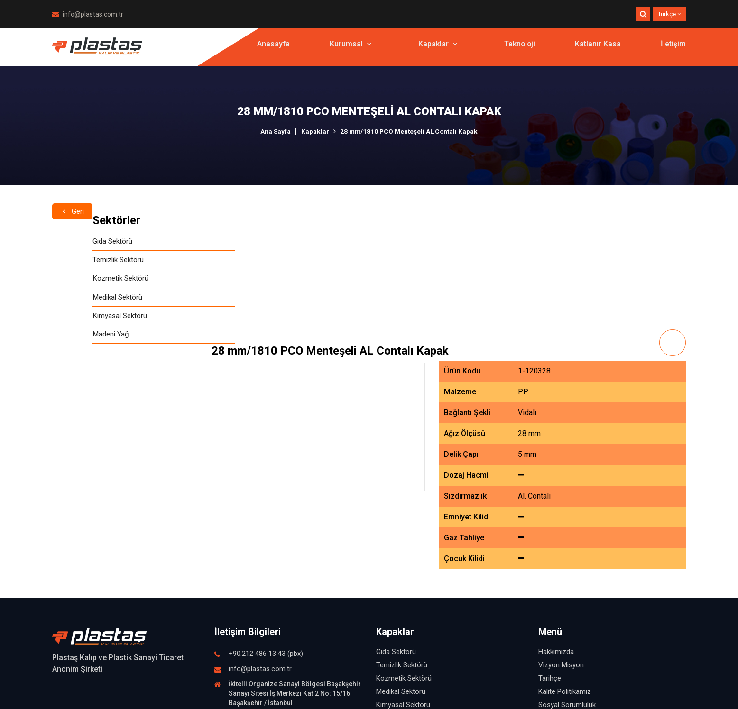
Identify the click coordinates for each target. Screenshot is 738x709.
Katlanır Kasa (598, 49)
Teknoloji (519, 49)
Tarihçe (549, 549)
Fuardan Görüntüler (568, 616)
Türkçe (669, 14)
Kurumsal (349, 49)
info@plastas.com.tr (87, 14)
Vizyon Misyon (561, 536)
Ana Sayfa (273, 131)
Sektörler (76, 220)
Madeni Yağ (71, 338)
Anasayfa (272, 49)
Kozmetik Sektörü (81, 280)
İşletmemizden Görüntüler (578, 603)
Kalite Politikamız (564, 563)
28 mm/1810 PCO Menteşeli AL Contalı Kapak (409, 131)
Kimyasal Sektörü (81, 319)
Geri (73, 197)
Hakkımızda (556, 523)
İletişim (673, 49)
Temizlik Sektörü (80, 260)
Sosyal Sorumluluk (567, 576)
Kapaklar (436, 49)
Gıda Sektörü (73, 241)
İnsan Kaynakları (563, 589)
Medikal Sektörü (79, 299)
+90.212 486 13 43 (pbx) (266, 525)
